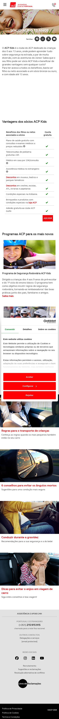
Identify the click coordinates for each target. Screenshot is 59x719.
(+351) (29, 624)
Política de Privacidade (12, 708)
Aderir (48, 218)
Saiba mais (8, 296)
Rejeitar (29, 395)
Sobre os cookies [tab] (47, 329)
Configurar (30, 386)
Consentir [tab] (10, 329)
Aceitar (29, 377)
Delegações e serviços (29, 638)
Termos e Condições (11, 717)
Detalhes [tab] (27, 329)
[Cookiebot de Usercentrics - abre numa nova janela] (43, 321)
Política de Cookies (10, 712)
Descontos (11, 177)
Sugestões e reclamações (29, 669)
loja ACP (32, 202)
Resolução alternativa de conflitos (29, 672)
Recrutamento (29, 666)
